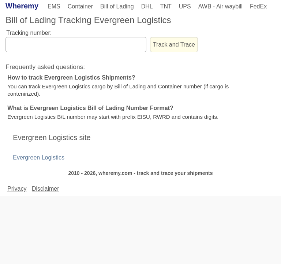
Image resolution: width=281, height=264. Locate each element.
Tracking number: (29, 33)
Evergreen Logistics (38, 157)
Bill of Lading (117, 6)
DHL (147, 6)
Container (80, 6)
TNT (166, 6)
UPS (185, 6)
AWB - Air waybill (220, 6)
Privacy (16, 189)
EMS (54, 6)
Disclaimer (45, 189)
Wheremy (21, 6)
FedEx (258, 6)
